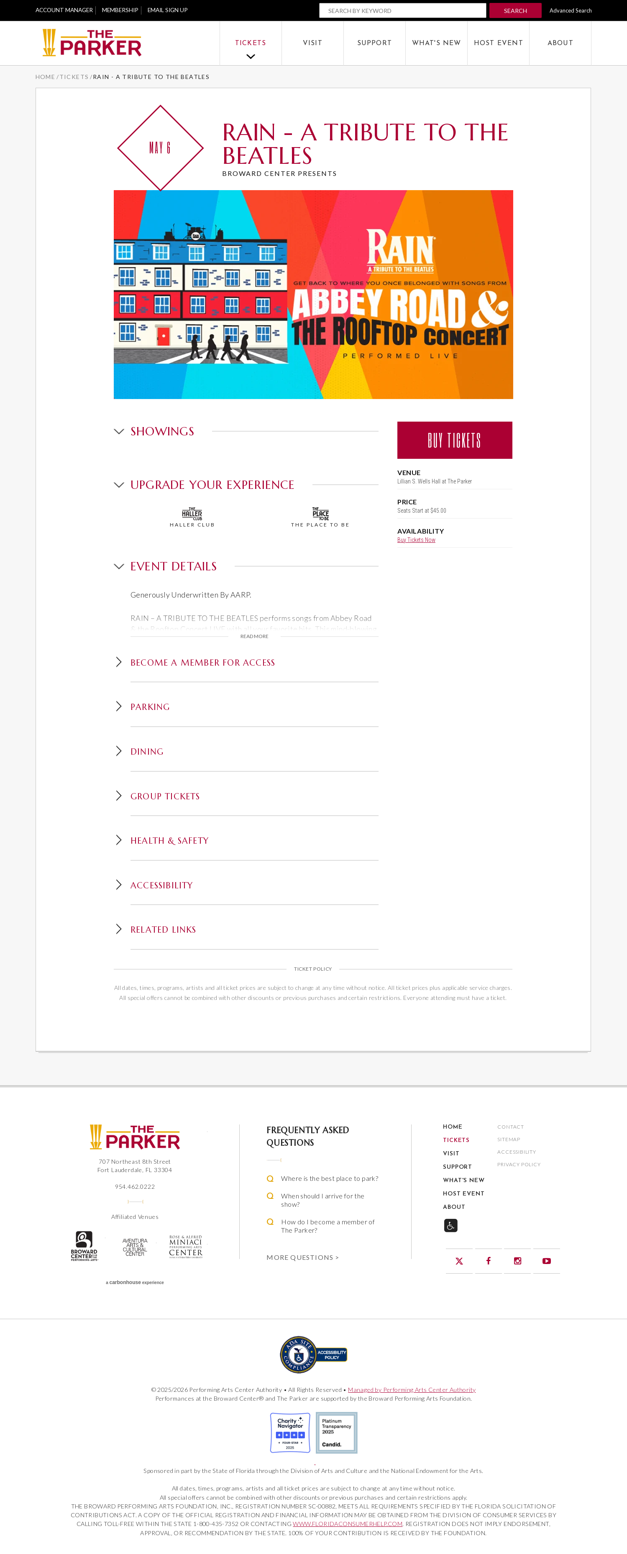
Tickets (250, 43)
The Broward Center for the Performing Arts (84, 1246)
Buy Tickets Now (416, 541)
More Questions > (302, 1257)
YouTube (546, 1261)
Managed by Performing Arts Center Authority (412, 1389)
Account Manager (66, 10)
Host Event (498, 43)
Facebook (488, 1261)
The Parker (128, 43)
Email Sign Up (175, 10)
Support (374, 43)
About (560, 43)
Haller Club (192, 517)
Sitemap (508, 1139)
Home (46, 76)
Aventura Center (134, 1247)
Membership (125, 10)
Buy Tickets (454, 440)
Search (515, 10)
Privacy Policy (518, 1164)
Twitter (459, 1261)
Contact (510, 1127)
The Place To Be (320, 517)
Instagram (517, 1261)
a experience (135, 1282)
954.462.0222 (135, 1186)
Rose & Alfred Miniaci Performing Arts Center (185, 1247)
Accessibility (516, 1152)
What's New (436, 43)
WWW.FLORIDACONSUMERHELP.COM (347, 1523)
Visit (312, 43)
